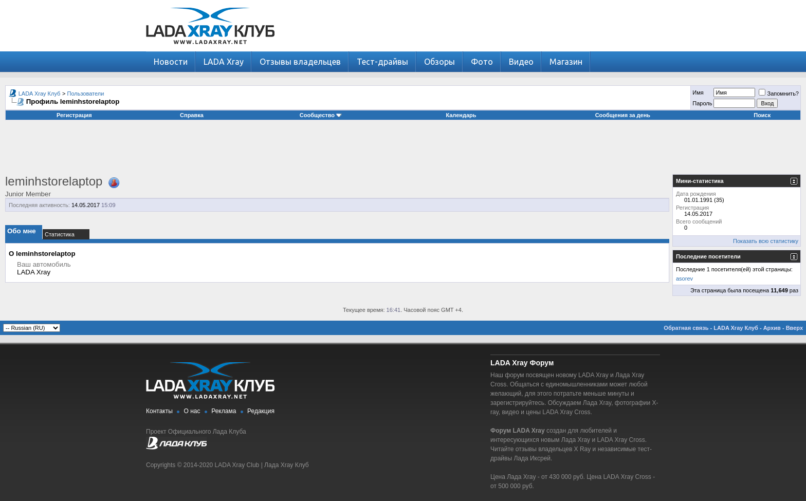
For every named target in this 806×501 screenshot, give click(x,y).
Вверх (794, 328)
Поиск (762, 115)
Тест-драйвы (382, 61)
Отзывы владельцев (300, 61)
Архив (772, 328)
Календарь (461, 115)
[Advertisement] (403, 151)
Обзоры (439, 61)
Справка (192, 115)
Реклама (223, 411)
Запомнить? (779, 93)
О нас (192, 411)
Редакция (260, 411)
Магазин (565, 61)
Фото (482, 61)
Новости (171, 61)
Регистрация (74, 115)
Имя (697, 92)
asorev (684, 278)
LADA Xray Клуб (40, 93)
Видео (521, 61)
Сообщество (321, 115)
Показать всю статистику (765, 241)
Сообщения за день (622, 115)
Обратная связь (686, 328)
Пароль (702, 103)
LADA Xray (224, 61)
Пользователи (85, 93)
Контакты (159, 411)
